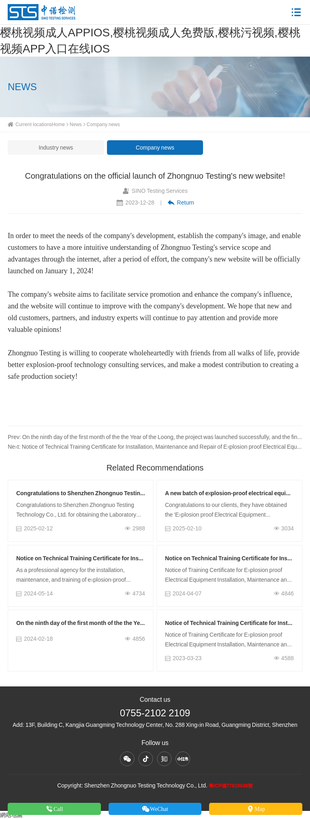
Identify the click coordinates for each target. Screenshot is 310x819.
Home (58, 124)
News (76, 124)
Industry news (56, 148)
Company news (103, 124)
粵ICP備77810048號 (231, 785)
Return (181, 202)
